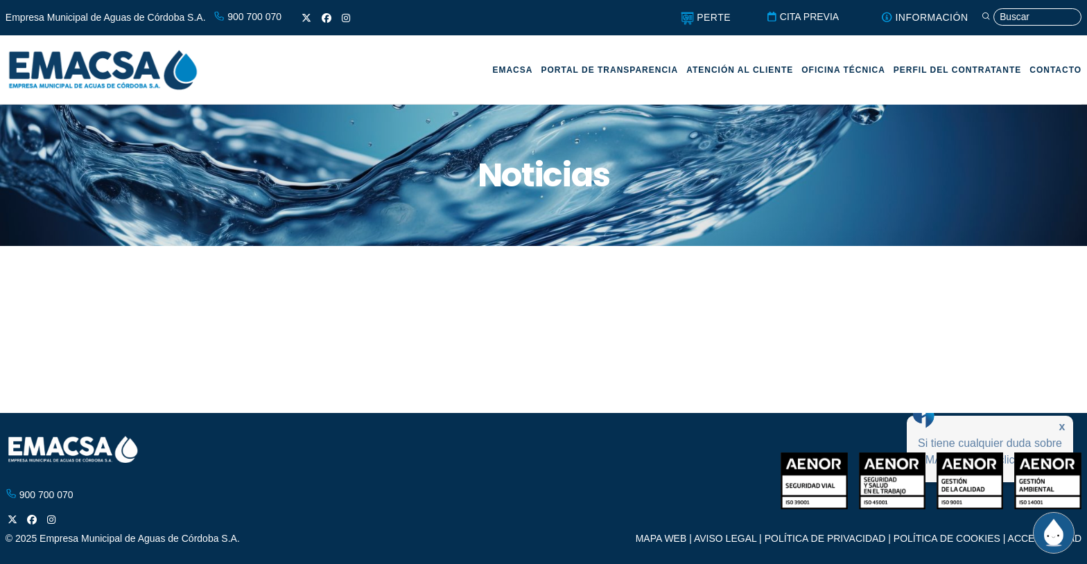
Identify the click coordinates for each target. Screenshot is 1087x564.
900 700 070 (247, 16)
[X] (306, 18)
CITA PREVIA (797, 16)
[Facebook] (326, 18)
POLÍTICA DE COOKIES (947, 538)
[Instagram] (346, 18)
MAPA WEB (661, 538)
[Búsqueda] (1029, 17)
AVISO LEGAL (725, 538)
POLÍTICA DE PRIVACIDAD (825, 538)
